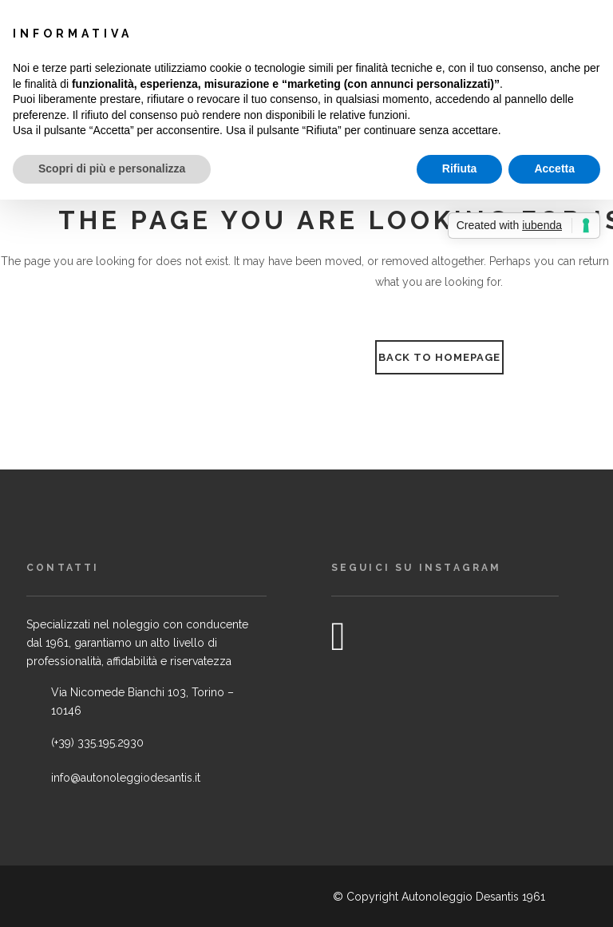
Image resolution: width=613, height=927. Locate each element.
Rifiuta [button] (459, 168)
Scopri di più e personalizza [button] (111, 168)
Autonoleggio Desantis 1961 (473, 896)
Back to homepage (439, 357)
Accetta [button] (554, 168)
